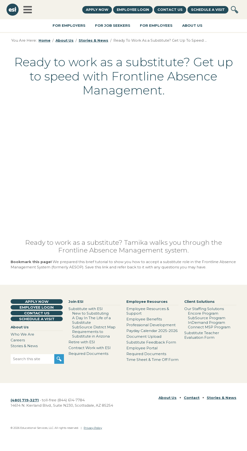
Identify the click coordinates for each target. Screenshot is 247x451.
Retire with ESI (82, 342)
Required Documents (88, 353)
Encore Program (203, 313)
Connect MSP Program (209, 327)
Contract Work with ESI (90, 347)
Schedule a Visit (208, 9)
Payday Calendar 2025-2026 (152, 330)
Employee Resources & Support (147, 311)
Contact (191, 397)
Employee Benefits (144, 319)
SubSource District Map (94, 327)
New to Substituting (90, 313)
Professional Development (151, 325)
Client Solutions (199, 301)
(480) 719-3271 (25, 400)
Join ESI (76, 301)
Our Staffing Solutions (204, 308)
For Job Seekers (112, 25)
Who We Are (22, 334)
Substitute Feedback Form (151, 342)
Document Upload (143, 336)
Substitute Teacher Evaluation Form (201, 335)
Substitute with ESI (86, 308)
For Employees (156, 25)
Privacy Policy (93, 428)
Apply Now (97, 9)
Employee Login (133, 9)
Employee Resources (147, 301)
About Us (192, 25)
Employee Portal (142, 348)
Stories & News (93, 40)
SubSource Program (206, 318)
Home (44, 40)
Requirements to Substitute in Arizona (91, 333)
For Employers (69, 25)
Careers (18, 340)
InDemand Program (206, 322)
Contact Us (170, 9)
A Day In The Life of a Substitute (91, 320)
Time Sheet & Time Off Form (152, 359)
